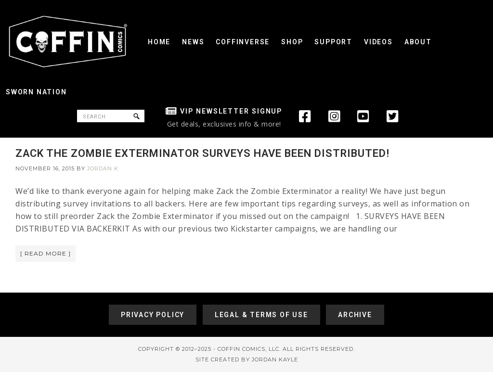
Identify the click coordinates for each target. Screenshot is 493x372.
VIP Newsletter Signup (231, 111)
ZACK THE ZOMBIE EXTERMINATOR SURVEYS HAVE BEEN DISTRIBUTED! (202, 153)
